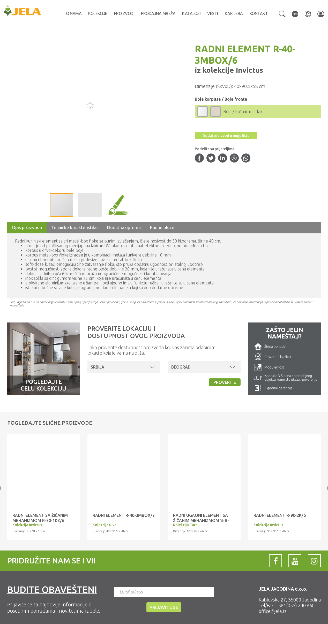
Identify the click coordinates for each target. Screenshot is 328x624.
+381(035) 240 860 (295, 605)
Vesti (212, 13)
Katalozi (191, 13)
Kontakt (259, 13)
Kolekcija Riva (104, 525)
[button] (282, 13)
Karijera (234, 13)
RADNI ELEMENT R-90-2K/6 (280, 515)
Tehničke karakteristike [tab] (74, 227)
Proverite (224, 382)
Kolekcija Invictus (27, 525)
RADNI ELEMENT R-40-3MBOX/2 (124, 515)
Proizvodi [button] (124, 13)
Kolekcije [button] (97, 13)
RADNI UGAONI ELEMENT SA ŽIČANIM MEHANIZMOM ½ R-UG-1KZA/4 (201, 520)
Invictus (248, 70)
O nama (73, 13)
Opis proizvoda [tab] (27, 227)
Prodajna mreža (158, 13)
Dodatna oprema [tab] (124, 227)
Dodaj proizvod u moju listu (226, 136)
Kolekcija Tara (185, 525)
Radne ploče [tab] (162, 227)
